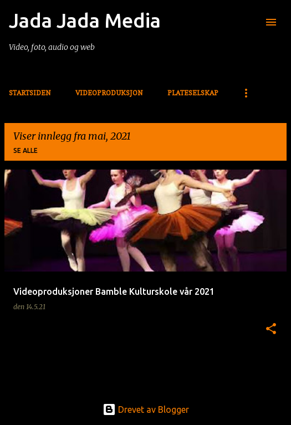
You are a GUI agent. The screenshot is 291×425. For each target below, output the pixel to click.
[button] (271, 329)
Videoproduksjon (109, 93)
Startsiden (30, 93)
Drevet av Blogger (146, 409)
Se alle (25, 150)
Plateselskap (192, 93)
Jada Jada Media (85, 20)
